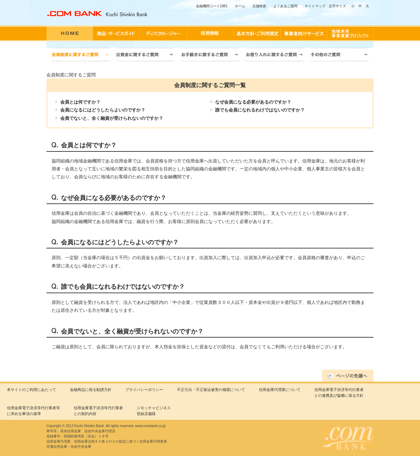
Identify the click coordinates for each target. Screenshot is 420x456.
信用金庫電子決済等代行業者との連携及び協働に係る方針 (339, 392)
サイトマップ (315, 6)
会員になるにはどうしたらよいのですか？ (102, 110)
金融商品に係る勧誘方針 (91, 390)
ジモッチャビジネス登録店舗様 (154, 411)
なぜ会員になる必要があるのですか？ (253, 102)
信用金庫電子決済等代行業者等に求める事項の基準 (33, 411)
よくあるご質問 (285, 6)
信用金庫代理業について (280, 390)
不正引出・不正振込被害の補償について (211, 390)
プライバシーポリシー (144, 390)
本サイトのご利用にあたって (31, 390)
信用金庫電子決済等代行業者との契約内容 (98, 411)
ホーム (240, 6)
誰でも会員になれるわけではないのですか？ (260, 110)
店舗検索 (259, 6)
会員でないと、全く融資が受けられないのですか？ (111, 118)
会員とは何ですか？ (80, 102)
